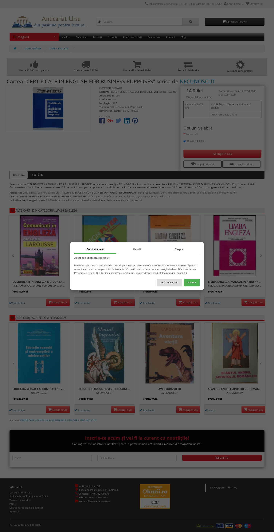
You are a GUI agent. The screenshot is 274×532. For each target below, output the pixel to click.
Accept (192, 282)
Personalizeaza (169, 282)
